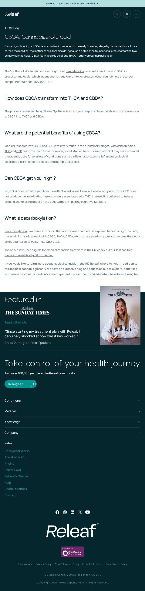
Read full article (15, 322)
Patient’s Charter (17, 476)
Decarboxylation (16, 231)
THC (7, 151)
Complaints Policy (92, 564)
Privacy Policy (43, 564)
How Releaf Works (17, 451)
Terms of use (25, 564)
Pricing (10, 463)
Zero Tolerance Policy (66, 564)
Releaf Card (13, 470)
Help (8, 482)
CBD (19, 151)
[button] (127, 14)
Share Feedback (16, 489)
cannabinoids (75, 71)
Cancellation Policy (116, 564)
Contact (11, 495)
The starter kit (15, 457)
